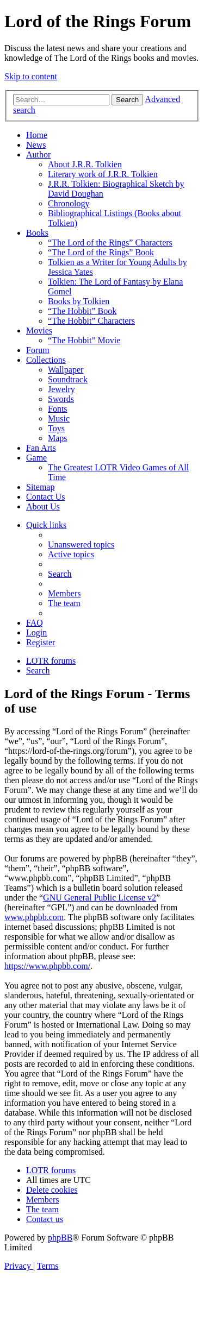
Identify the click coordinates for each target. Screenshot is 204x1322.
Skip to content (30, 76)
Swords (61, 399)
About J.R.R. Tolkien (85, 164)
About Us (43, 506)
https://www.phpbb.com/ (47, 966)
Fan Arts (41, 447)
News (36, 144)
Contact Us (45, 496)
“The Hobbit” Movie (84, 340)
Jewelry (61, 389)
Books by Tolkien (78, 301)
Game (36, 457)
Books (37, 232)
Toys (56, 428)
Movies (39, 330)
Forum (38, 350)
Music (59, 418)
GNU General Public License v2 (99, 897)
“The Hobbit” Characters (91, 320)
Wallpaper (65, 369)
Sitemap (40, 487)
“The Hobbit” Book (82, 311)
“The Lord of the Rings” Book (101, 252)
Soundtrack (68, 379)
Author (38, 154)
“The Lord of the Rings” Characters (110, 242)
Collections (46, 359)
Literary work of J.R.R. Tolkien (103, 174)
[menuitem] (81, 544)
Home (36, 135)
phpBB (60, 1237)
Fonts (57, 408)
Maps (57, 438)
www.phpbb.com (34, 917)
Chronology (68, 203)
